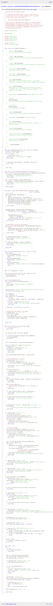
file (28, 9)
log (31, 9)
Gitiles (8, 604)
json (51, 604)
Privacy (11, 604)
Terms (15, 604)
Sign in (50, 2)
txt (47, 604)
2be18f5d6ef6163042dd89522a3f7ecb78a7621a (27, 6)
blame (34, 9)
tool (43, 6)
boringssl (4, 6)
